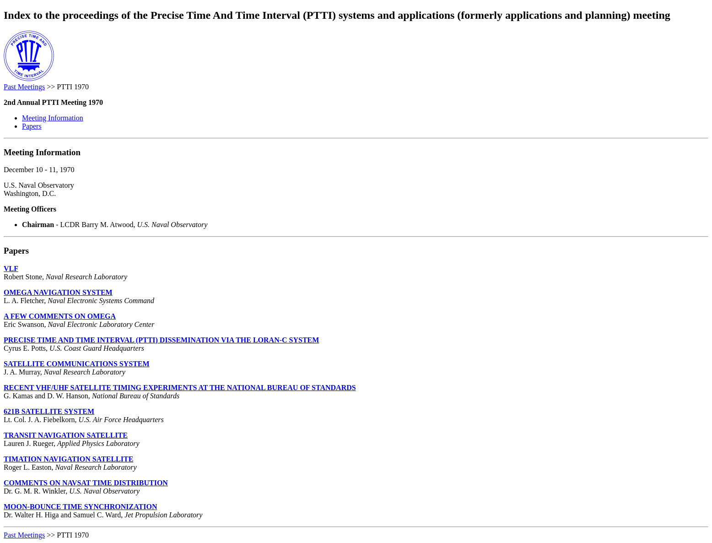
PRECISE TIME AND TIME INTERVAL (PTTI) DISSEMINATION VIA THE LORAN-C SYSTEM (161, 340)
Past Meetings (24, 87)
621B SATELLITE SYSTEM (49, 411)
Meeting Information (52, 118)
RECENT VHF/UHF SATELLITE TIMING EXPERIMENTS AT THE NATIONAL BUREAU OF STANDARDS (180, 387)
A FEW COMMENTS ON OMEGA (60, 316)
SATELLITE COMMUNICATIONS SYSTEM (77, 364)
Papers (32, 126)
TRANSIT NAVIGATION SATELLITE (66, 435)
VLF (11, 268)
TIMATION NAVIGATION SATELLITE (68, 459)
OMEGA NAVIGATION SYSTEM (58, 292)
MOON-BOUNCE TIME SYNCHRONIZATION (80, 506)
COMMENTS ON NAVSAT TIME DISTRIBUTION (86, 483)
